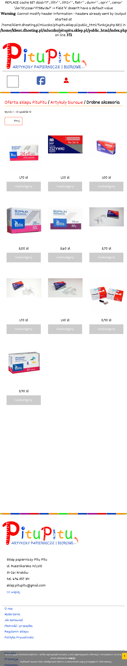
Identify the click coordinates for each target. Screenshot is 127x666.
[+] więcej (13, 592)
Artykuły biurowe (66, 102)
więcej (72, 658)
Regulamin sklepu (17, 631)
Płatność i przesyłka (18, 626)
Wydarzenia (12, 614)
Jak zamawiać (14, 620)
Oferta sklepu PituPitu (26, 102)
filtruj (17, 121)
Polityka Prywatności (19, 637)
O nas (9, 608)
